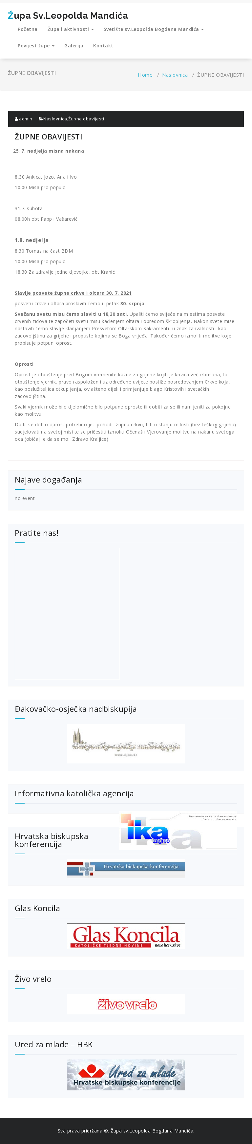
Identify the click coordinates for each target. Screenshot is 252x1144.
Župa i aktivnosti (71, 29)
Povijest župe (36, 45)
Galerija (73, 45)
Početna (28, 29)
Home (145, 74)
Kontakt (103, 45)
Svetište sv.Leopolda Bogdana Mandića (154, 29)
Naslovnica (175, 74)
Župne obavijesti (86, 119)
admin (23, 119)
